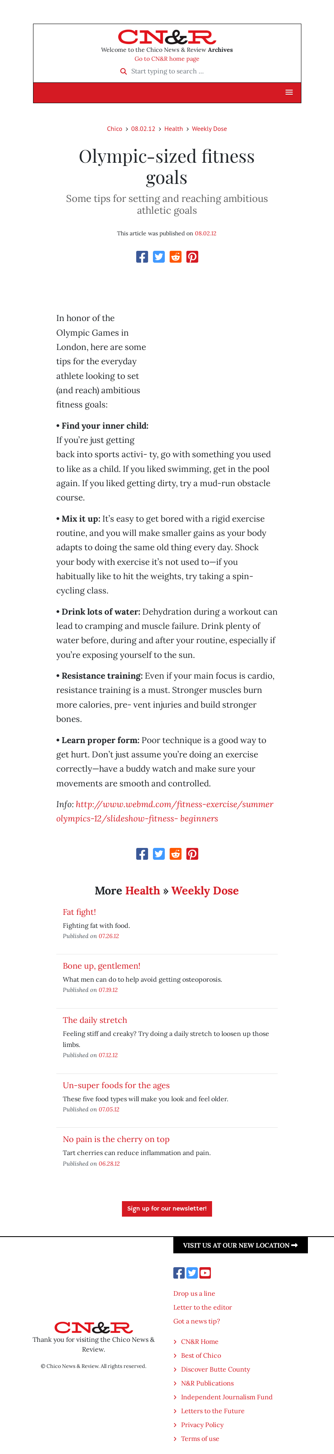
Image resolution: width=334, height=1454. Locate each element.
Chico (114, 128)
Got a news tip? (196, 1321)
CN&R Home (200, 1341)
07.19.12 (108, 990)
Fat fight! (79, 912)
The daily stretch (95, 1020)
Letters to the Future (213, 1411)
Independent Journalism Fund (227, 1397)
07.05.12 (109, 1109)
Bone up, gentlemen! (101, 965)
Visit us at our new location (240, 1245)
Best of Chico (201, 1355)
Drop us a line (194, 1293)
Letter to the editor (202, 1307)
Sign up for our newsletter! (167, 1209)
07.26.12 (109, 936)
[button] (289, 92)
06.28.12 (109, 1163)
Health (173, 128)
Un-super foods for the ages (116, 1085)
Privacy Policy (202, 1425)
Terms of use (200, 1438)
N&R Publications (207, 1383)
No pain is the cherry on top (116, 1139)
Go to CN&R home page (167, 58)
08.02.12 (143, 128)
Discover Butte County (215, 1369)
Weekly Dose (209, 128)
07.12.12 (108, 1055)
